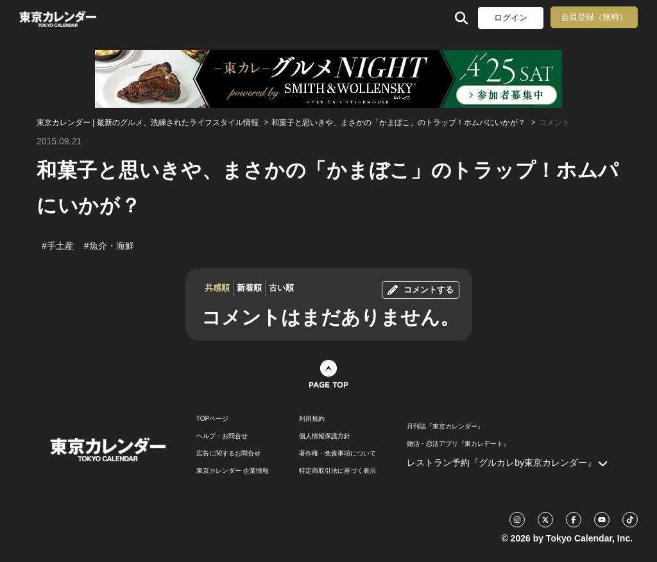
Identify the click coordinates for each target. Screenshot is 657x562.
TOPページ (212, 419)
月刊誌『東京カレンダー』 (445, 426)
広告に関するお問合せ (228, 453)
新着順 (249, 288)
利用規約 (312, 419)
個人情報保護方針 (324, 436)
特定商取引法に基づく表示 (337, 471)
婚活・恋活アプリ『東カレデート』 (458, 444)
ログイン (510, 17)
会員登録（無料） (594, 17)
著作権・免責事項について (337, 453)
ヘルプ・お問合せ (222, 436)
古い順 (281, 288)
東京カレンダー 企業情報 (232, 471)
